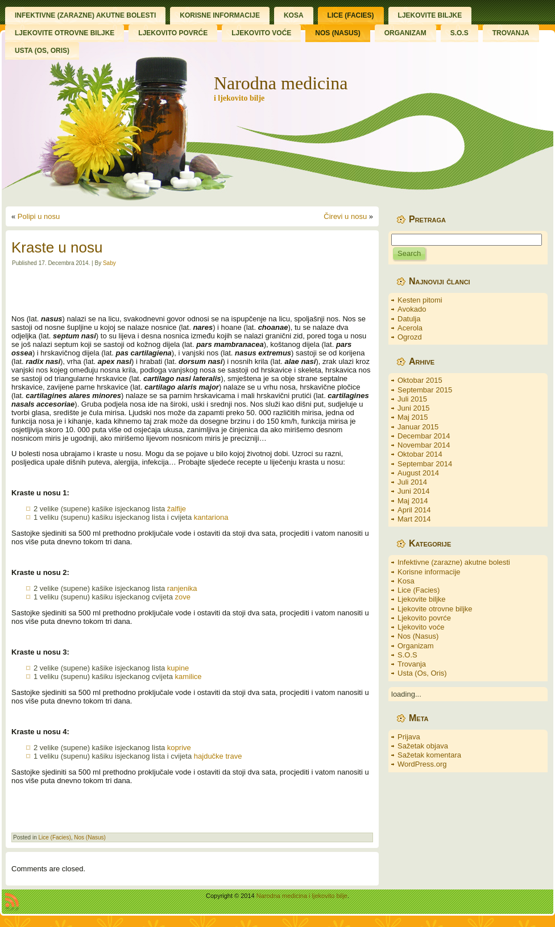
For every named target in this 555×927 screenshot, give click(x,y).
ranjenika (182, 588)
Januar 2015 (417, 427)
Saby (109, 263)
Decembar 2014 (423, 436)
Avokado (411, 309)
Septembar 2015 (424, 390)
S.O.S (407, 655)
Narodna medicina (280, 83)
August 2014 (418, 473)
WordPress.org (421, 764)
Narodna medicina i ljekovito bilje (301, 895)
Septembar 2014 (424, 464)
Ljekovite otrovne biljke (435, 609)
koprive (179, 747)
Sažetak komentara (429, 755)
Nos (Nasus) (90, 837)
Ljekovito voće (420, 627)
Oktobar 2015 (419, 380)
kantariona (211, 517)
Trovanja (411, 664)
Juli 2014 (412, 482)
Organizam (415, 646)
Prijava (408, 737)
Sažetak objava (422, 746)
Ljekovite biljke (421, 599)
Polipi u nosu (39, 216)
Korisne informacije (429, 572)
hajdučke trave (218, 756)
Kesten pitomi (419, 300)
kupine (178, 668)
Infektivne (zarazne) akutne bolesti (453, 562)
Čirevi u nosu (345, 216)
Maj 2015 (412, 417)
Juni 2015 (413, 408)
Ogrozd (409, 337)
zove (182, 597)
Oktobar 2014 (419, 454)
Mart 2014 (414, 519)
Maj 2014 (412, 500)
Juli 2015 (412, 399)
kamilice (188, 676)
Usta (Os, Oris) (422, 673)
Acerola (410, 328)
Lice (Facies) (54, 837)
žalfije (176, 508)
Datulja (408, 318)
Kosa (406, 581)
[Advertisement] (192, 291)
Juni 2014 (413, 491)
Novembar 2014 (423, 445)
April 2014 (414, 510)
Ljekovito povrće (424, 618)
